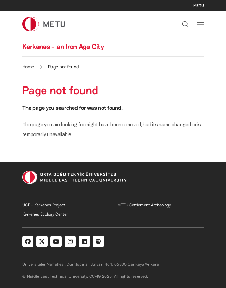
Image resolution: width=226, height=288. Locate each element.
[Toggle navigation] (200, 24)
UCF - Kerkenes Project (43, 205)
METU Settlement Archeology (144, 205)
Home (28, 67)
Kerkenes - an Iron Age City (63, 46)
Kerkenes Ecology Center (45, 214)
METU (198, 5)
